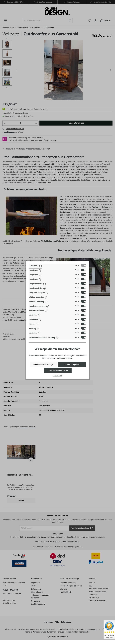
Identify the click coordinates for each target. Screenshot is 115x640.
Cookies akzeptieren (72, 364)
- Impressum (57, 376)
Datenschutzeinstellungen (43, 364)
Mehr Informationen (64, 358)
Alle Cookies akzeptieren (58, 370)
